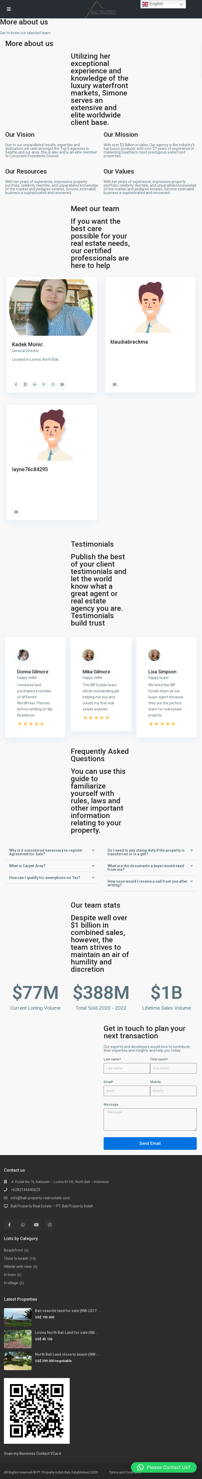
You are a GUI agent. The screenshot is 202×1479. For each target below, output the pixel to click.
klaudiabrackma (129, 342)
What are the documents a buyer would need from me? (146, 868)
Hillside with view (18, 1266)
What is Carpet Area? (27, 866)
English (152, 4)
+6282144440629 (25, 1190)
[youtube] (36, 1224)
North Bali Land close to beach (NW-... (67, 1354)
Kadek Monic (27, 344)
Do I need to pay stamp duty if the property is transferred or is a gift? (146, 852)
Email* (108, 1082)
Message (111, 1104)
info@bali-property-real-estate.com (40, 1198)
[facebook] (9, 1224)
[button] (51, 852)
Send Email (150, 1143)
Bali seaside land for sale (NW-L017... (67, 1311)
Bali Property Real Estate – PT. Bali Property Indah (52, 1206)
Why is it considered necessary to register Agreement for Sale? (46, 852)
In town (10, 1275)
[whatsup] (22, 1224)
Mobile (155, 1082)
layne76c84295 (30, 469)
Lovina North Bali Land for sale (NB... (66, 1332)
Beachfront (13, 1250)
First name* (159, 1059)
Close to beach (16, 1258)
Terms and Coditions (124, 1472)
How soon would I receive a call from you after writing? (148, 883)
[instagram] (49, 1224)
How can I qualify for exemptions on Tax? (44, 878)
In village (11, 1283)
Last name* (112, 1059)
